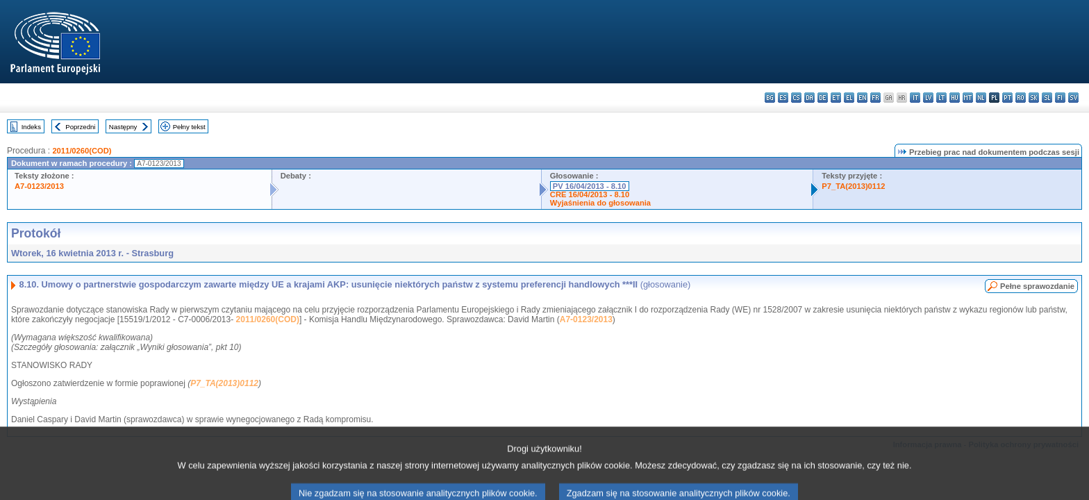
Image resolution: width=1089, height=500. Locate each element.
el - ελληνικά (849, 97)
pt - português (1007, 97)
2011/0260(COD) (81, 151)
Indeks (31, 127)
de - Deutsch (822, 97)
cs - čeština (796, 97)
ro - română (1020, 97)
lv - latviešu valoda (928, 97)
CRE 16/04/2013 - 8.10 (589, 194)
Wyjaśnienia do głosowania (600, 203)
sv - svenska (1073, 97)
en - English (862, 97)
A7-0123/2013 (39, 186)
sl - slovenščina (1047, 97)
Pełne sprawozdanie (1037, 286)
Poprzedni (80, 127)
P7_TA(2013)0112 (853, 186)
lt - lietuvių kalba (941, 97)
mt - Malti (968, 97)
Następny (123, 127)
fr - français (875, 97)
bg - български (770, 97)
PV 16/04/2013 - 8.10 (589, 186)
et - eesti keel (836, 97)
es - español (783, 97)
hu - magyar (954, 97)
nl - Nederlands (981, 97)
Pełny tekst (189, 127)
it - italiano (915, 97)
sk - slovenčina (1034, 97)
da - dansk (809, 97)
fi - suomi (1060, 97)
